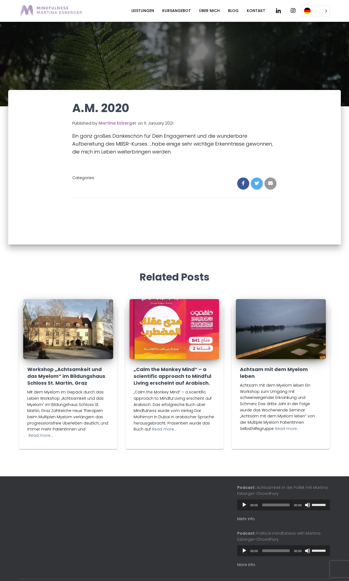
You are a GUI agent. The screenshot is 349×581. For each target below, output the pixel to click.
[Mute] (307, 505)
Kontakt (256, 10)
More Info (246, 564)
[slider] (276, 505)
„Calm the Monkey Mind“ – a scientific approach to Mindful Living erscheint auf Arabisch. (172, 376)
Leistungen (142, 10)
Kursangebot (176, 10)
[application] (283, 504)
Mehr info (246, 519)
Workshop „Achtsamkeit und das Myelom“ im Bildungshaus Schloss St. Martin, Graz (66, 376)
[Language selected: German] (315, 11)
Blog (233, 10)
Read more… (41, 435)
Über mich (209, 10)
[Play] (244, 505)
